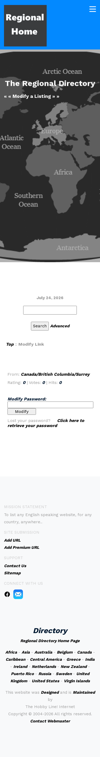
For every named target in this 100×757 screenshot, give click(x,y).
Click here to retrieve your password (45, 423)
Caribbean (15, 659)
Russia (44, 673)
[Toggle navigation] (92, 8)
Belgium (65, 652)
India (90, 659)
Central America (46, 659)
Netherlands (44, 666)
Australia (43, 652)
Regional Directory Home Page (50, 640)
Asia (26, 652)
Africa (11, 652)
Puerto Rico (22, 673)
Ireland (20, 666)
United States (45, 681)
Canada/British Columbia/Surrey (55, 374)
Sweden (64, 673)
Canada (84, 652)
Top (10, 344)
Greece (73, 659)
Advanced (59, 326)
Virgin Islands (77, 681)
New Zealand (74, 666)
